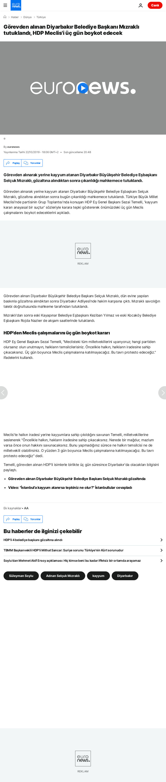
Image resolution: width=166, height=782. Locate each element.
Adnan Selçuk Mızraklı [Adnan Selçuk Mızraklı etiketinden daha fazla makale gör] (63, 576)
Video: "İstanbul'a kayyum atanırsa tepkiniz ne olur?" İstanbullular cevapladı (70, 487)
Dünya (27, 17)
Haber (15, 17)
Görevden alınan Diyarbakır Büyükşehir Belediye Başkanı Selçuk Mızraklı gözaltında (76, 478)
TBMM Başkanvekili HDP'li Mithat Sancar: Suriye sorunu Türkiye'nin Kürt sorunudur (64, 550)
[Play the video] (83, 88)
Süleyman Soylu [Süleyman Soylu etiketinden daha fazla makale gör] (21, 576)
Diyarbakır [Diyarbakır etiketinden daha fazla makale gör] (125, 576)
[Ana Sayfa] (5, 17)
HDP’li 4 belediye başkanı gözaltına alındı (33, 540)
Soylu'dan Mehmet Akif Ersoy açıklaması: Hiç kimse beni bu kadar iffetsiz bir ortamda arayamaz (72, 560)
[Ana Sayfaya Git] (16, 5)
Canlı (155, 5)
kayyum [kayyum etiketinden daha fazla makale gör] (98, 576)
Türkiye (41, 17)
